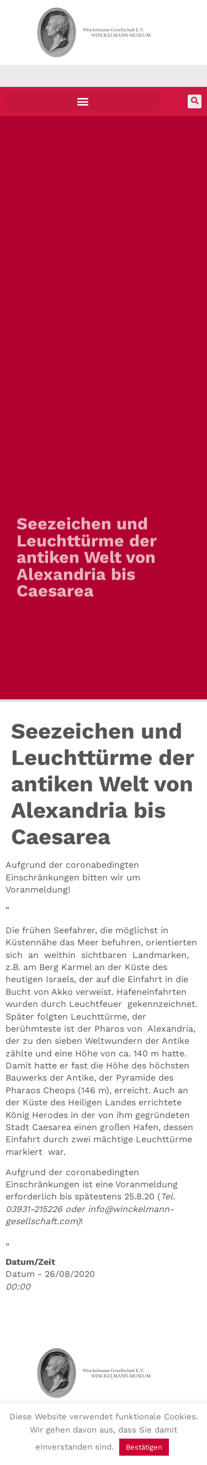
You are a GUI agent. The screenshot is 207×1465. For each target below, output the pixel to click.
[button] (83, 101)
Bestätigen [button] (144, 1447)
